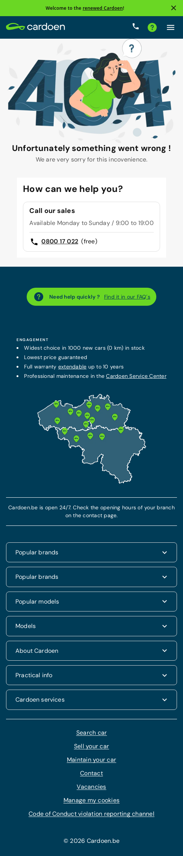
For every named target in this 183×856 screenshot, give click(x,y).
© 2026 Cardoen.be (91, 841)
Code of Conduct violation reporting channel (91, 814)
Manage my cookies (91, 800)
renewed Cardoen (103, 8)
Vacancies (91, 787)
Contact (91, 773)
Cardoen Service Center (136, 376)
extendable (72, 366)
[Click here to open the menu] (170, 27)
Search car (91, 733)
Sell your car (91, 746)
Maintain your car (91, 760)
